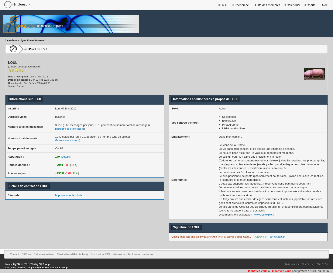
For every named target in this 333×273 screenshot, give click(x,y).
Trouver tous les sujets (67, 140)
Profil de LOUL (51, 49)
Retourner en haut (44, 254)
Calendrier (292, 5)
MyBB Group (42, 264)
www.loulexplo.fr (264, 214)
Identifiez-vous (257, 271)
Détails (65, 156)
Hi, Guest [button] (16, 4)
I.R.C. (223, 5)
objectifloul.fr (277, 236)
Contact (14, 254)
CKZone (30, 49)
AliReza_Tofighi (25, 267)
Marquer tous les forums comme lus (133, 254)
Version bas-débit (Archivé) (72, 254)
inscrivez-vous (281, 271)
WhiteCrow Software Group (52, 267)
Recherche (240, 5)
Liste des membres (266, 5)
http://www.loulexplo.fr (68, 195)
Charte (310, 5)
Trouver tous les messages (70, 128)
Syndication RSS (100, 254)
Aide (324, 5)
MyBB (16, 264)
